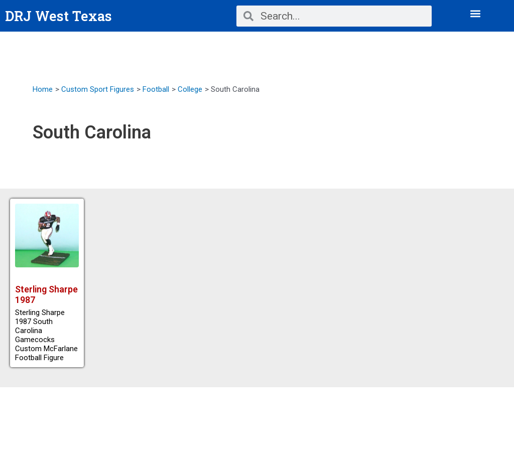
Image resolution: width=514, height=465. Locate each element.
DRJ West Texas (59, 16)
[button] (475, 13)
